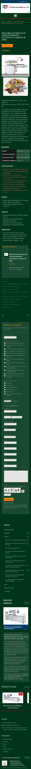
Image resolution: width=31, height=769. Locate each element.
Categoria (8, 21)
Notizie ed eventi (8, 588)
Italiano (26, 1)
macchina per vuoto (6, 307)
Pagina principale (9, 529)
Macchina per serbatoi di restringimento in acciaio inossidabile (14, 580)
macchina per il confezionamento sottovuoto (11, 304)
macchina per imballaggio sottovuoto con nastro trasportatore (15, 296)
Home (3, 21)
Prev (28, 603)
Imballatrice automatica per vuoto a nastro (11, 286)
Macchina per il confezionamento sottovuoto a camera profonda (15, 561)
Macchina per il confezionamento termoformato (15, 540)
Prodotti (6, 536)
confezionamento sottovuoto (8, 301)
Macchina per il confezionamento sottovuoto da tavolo (15, 552)
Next (25, 603)
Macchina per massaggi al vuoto (12, 548)
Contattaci (7, 591)
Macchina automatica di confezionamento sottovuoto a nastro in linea (18, 257)
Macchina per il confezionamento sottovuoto (11, 299)
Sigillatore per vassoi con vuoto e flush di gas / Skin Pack (15, 544)
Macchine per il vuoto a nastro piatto (10, 289)
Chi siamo (7, 533)
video (5, 584)
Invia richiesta (7, 45)
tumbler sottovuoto (12, 677)
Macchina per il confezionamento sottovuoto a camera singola (15, 557)
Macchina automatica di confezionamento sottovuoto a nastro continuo (14, 571)
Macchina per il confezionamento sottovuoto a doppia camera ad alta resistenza (15, 566)
